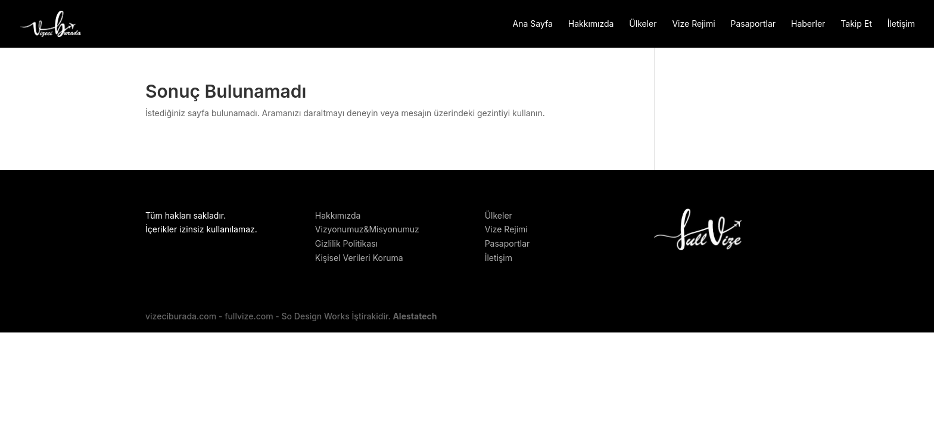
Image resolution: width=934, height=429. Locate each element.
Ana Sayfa (533, 24)
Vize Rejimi (693, 24)
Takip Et (855, 24)
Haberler (808, 24)
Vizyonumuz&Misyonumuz (367, 229)
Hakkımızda (591, 24)
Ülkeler (642, 24)
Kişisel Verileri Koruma (359, 258)
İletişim (901, 24)
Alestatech (415, 316)
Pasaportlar (753, 24)
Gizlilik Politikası (346, 243)
